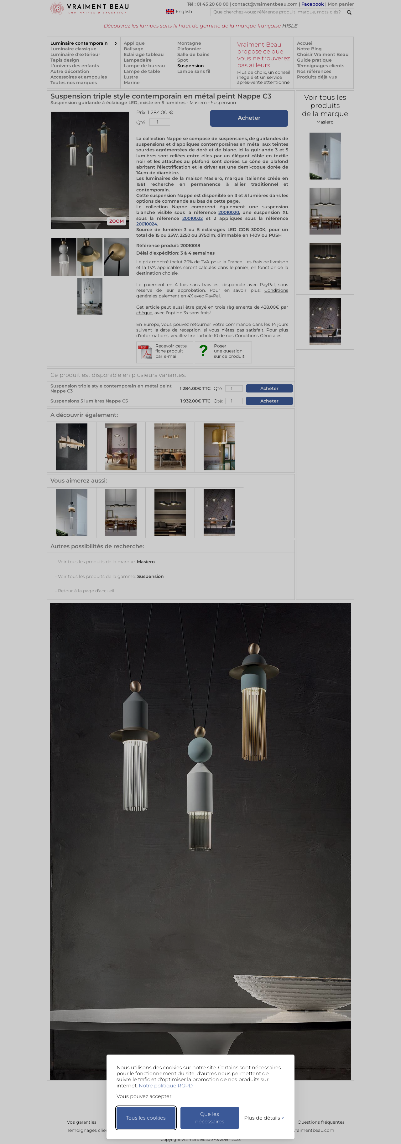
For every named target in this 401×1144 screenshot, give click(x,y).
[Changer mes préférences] (261, 1118)
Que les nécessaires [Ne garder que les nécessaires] (209, 1118)
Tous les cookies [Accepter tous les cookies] (146, 1118)
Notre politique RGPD (166, 1086)
